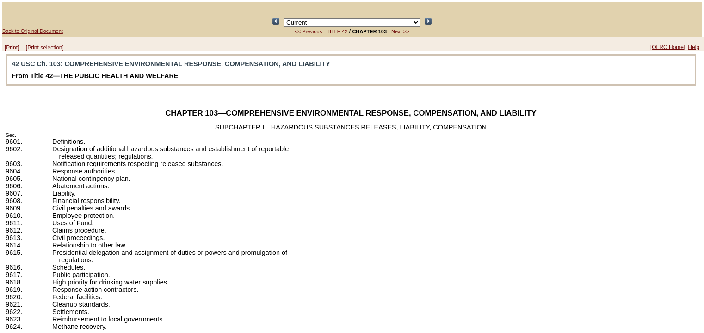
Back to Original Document (32, 31)
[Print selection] (45, 47)
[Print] (12, 47)
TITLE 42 (337, 31)
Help (693, 47)
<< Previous (308, 31)
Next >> (400, 31)
